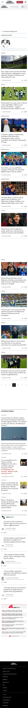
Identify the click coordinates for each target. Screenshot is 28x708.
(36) (25, 476)
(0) (25, 145)
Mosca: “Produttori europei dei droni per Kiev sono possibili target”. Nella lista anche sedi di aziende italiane (10, 503)
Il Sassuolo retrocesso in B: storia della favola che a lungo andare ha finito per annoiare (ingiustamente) (13, 373)
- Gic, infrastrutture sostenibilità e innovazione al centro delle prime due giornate (13, 622)
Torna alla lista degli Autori (9, 31)
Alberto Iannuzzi (10, 561)
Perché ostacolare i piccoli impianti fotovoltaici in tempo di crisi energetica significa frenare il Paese (14, 540)
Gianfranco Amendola (11, 578)
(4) (25, 236)
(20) (25, 377)
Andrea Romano (6, 80)
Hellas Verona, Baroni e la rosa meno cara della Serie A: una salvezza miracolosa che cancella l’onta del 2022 (13, 343)
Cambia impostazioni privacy (10, 674)
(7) (25, 80)
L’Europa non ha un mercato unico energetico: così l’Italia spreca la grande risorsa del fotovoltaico (15, 589)
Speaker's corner (10, 528)
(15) (5, 582)
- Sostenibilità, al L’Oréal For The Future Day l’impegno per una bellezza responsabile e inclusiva (12, 611)
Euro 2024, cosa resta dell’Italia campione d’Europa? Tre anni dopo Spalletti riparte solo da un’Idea (12, 170)
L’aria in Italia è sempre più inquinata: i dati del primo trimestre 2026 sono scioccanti (15, 573)
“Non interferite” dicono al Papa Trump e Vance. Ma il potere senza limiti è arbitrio (14, 556)
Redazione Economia (7, 476)
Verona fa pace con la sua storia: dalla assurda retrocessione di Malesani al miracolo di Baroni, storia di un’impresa (13, 312)
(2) (25, 287)
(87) (25, 111)
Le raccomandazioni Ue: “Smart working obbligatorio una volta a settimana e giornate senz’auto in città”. (9, 464)
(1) (25, 174)
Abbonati (19, 2)
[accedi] (25, 2)
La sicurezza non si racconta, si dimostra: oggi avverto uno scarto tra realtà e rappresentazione (15, 523)
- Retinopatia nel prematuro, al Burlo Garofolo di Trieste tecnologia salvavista (12, 625)
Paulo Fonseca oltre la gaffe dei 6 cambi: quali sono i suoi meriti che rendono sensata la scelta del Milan (12, 231)
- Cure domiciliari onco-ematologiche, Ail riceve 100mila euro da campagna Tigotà (12, 618)
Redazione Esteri (6, 453)
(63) (25, 493)
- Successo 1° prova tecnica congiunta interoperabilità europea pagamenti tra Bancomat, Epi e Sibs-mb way (14, 632)
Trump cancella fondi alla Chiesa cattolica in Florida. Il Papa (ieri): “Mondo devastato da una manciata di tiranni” (10, 486)
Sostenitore (9, 544)
